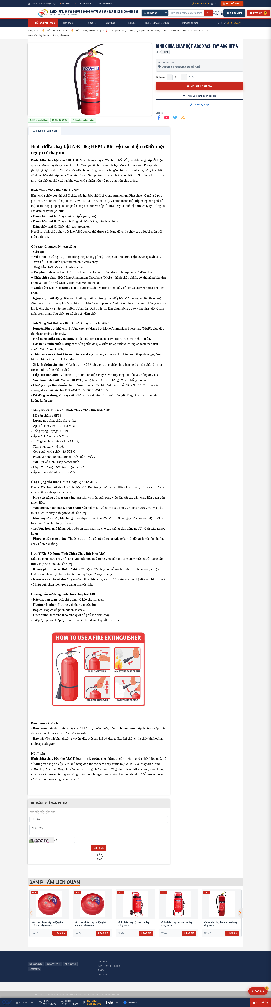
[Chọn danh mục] (155, 13)
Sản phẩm (102, 961)
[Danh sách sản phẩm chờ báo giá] (258, 13)
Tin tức (101, 970)
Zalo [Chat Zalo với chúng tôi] (214, 3)
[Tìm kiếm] (208, 13)
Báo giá (59, 933)
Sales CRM (234, 12)
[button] (240, 913)
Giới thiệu (102, 974)
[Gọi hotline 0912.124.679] (219, 13)
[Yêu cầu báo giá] (258, 991)
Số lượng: (160, 77)
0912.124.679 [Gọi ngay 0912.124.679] (200, 3)
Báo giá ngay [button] (232, 3)
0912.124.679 (234, 23)
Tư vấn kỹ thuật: (199, 104)
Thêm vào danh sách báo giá (199, 95)
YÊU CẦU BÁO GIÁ (199, 86)
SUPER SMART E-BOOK (109, 966)
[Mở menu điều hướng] (31, 13)
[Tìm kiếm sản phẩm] (186, 13)
